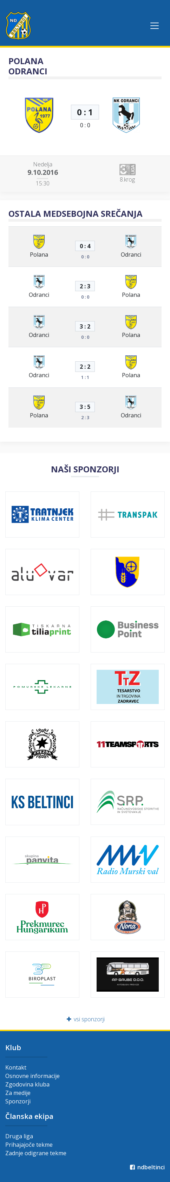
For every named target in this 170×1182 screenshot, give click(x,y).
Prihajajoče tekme (29, 1145)
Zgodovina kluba (27, 1084)
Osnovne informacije (32, 1076)
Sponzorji (18, 1101)
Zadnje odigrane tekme (35, 1153)
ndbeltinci (147, 1167)
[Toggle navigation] (154, 26)
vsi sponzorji (85, 1019)
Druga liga (19, 1136)
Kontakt (15, 1067)
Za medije (18, 1093)
